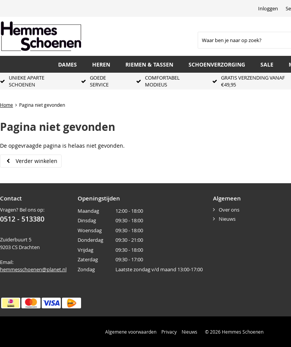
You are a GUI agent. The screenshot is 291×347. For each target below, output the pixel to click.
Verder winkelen (36, 161)
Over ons (229, 209)
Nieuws (227, 218)
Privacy (169, 332)
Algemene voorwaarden (130, 332)
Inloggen (268, 8)
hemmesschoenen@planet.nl (33, 269)
